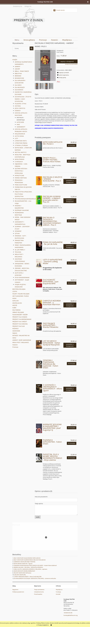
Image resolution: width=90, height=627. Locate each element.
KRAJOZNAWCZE (20, 134)
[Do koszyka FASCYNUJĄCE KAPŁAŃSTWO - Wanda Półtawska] (71, 326)
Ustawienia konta (39, 592)
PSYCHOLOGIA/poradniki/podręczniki (26, 199)
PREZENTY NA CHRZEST (19, 321)
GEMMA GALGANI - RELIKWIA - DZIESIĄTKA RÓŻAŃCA (28, 567)
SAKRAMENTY (21, 127)
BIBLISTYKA (18, 73)
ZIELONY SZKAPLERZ (20, 575)
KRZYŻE (14, 305)
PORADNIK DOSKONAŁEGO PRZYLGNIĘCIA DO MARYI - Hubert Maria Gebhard (35, 565)
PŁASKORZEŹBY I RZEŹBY (20, 314)
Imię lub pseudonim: (41, 497)
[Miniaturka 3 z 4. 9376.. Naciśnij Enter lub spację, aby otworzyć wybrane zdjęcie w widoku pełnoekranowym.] (46, 86)
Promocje (15, 347)
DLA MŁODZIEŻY (20, 87)
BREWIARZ (18, 76)
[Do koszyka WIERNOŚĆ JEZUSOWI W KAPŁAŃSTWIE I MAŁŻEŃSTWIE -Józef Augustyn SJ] (71, 427)
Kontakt (58, 594)
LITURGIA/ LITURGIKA (21, 145)
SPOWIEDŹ (18, 231)
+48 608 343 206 (68, 613)
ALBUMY (17, 69)
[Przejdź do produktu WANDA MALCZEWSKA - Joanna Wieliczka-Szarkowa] (45, 546)
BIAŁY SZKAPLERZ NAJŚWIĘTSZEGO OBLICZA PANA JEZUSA (30, 560)
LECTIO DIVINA (19, 136)
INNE (18, 124)
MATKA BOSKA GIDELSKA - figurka (23, 563)
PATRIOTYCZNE (19, 175)
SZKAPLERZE (16, 331)
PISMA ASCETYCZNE (21, 185)
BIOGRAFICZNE (19, 78)
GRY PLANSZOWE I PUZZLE (20, 296)
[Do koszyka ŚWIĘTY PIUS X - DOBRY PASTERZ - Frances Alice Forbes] (71, 161)
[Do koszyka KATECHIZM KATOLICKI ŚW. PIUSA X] (71, 145)
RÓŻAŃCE (15, 328)
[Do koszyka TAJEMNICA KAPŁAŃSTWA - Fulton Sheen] (71, 443)
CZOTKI (14, 291)
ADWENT (17, 66)
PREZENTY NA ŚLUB (18, 326)
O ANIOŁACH (19, 161)
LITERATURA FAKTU (21, 141)
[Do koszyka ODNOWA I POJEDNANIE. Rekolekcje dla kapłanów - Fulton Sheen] (71, 363)
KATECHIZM (20, 122)
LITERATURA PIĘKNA (21, 143)
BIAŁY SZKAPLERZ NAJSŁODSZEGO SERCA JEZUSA (27, 558)
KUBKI (14, 308)
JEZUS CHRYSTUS (20, 108)
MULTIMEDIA (16, 310)
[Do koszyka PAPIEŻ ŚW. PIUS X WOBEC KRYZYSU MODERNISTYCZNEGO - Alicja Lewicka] (71, 457)
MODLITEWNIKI (19, 159)
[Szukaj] (31, 48)
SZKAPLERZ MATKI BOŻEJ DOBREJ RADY (24, 571)
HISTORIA (18, 106)
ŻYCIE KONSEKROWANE (22, 277)
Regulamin (15, 589)
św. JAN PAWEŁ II (20, 250)
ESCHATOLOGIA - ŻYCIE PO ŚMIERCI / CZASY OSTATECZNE (23, 99)
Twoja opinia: (39, 503)
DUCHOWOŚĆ (19, 90)
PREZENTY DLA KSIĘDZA (19, 317)
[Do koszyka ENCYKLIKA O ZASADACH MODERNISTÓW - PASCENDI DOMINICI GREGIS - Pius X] (71, 220)
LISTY (16, 138)
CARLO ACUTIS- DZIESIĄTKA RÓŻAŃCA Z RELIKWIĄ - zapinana (30, 569)
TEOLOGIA (18, 252)
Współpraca (59, 589)
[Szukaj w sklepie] (21, 48)
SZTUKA (17, 233)
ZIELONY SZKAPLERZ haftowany (22, 573)
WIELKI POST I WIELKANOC (20, 342)
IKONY (14, 298)
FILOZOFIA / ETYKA (20, 104)
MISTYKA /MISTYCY (20, 152)
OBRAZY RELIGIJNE (18, 312)
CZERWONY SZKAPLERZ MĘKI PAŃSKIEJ (24, 562)
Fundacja (58, 592)
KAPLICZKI (15, 301)
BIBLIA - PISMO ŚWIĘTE (22, 71)
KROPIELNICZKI (17, 303)
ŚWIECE (14, 333)
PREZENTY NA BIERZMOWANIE (21, 319)
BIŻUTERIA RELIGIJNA (18, 289)
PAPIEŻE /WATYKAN (21, 178)
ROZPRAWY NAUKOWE (22, 210)
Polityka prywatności (18, 592)
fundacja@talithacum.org (71, 615)
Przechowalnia (38, 594)
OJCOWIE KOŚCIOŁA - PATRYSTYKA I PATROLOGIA (21, 171)
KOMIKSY (18, 110)
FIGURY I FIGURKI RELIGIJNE (20, 294)
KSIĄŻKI (14, 59)
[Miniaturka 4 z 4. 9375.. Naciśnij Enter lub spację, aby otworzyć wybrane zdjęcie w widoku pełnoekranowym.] (51, 86)
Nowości (15, 345)
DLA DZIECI (18, 85)
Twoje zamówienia (39, 589)
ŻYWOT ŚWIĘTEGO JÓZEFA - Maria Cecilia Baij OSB (27, 576)
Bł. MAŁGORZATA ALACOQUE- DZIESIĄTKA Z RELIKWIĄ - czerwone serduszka (35, 578)
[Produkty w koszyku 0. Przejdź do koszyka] (59, 10)
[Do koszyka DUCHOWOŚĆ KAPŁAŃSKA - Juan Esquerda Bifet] (71, 283)
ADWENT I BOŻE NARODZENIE (21, 340)
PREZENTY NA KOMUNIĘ (20, 324)
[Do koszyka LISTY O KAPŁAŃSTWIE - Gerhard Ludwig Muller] (71, 263)
